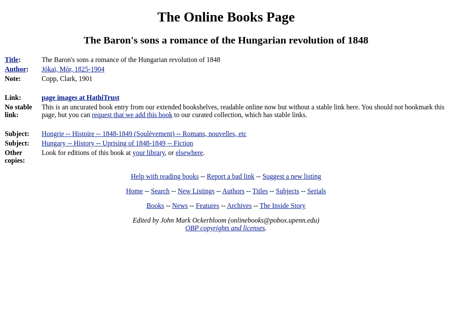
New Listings (196, 191)
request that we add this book (132, 114)
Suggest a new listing (292, 176)
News (180, 205)
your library (149, 152)
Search (160, 191)
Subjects (287, 191)
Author (15, 69)
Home (134, 191)
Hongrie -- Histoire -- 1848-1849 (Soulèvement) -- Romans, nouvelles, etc (144, 133)
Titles (260, 191)
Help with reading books (165, 176)
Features (207, 205)
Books (155, 205)
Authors (233, 191)
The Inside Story (283, 205)
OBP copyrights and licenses (225, 228)
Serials (316, 191)
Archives (239, 205)
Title (12, 59)
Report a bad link (230, 176)
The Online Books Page (225, 17)
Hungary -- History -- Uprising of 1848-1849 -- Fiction (117, 143)
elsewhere (189, 152)
